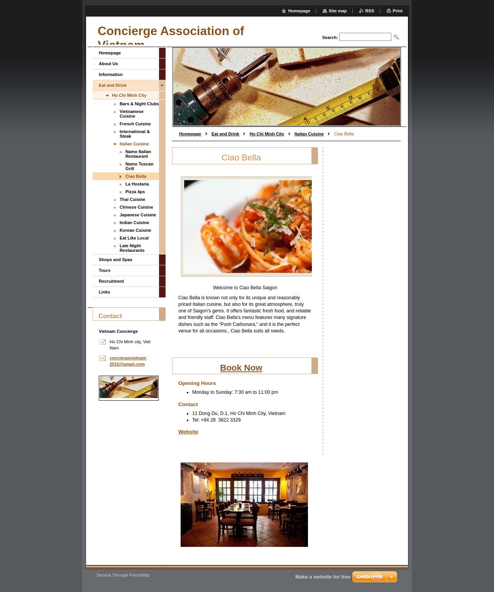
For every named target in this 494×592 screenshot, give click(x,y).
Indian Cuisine (134, 222)
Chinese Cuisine (136, 207)
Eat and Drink (225, 134)
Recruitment (111, 281)
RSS (369, 10)
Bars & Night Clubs (139, 103)
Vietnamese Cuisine (132, 113)
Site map (338, 10)
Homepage (190, 134)
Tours (104, 270)
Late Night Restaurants (132, 248)
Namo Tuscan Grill (139, 166)
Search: (330, 37)
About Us (108, 63)
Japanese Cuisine (138, 215)
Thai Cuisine (132, 199)
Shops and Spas (115, 259)
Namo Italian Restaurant (138, 154)
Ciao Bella (135, 176)
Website (188, 432)
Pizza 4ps (135, 191)
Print (398, 10)
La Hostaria (137, 184)
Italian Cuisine (309, 134)
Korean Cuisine (135, 230)
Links (104, 292)
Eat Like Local (134, 238)
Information (111, 74)
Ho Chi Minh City (267, 134)
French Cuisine (135, 123)
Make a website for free (322, 577)
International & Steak (135, 133)
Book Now (241, 368)
